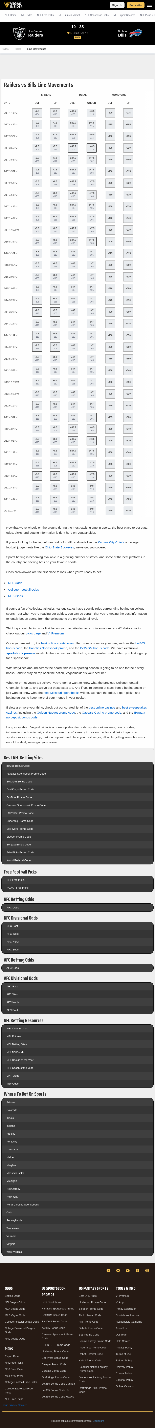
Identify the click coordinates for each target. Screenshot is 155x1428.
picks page (33, 633)
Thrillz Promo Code (90, 1315)
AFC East (12, 986)
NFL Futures (13, 1036)
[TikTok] (138, 1270)
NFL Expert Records (124, 15)
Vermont (11, 1236)
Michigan (11, 1180)
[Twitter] (118, 1270)
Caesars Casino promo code (101, 712)
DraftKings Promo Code (20, 789)
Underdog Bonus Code (55, 1351)
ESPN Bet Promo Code (20, 813)
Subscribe (135, 5)
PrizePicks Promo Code (20, 852)
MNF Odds (12, 1075)
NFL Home (11, 15)
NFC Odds (12, 907)
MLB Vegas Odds (15, 1315)
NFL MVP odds (15, 1052)
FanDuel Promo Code (19, 797)
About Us (121, 1328)
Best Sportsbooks (52, 1302)
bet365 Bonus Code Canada (58, 1383)
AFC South (12, 1010)
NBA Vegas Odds (15, 1308)
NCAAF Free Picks (17, 887)
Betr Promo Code (89, 1334)
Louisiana (12, 1149)
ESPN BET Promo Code (56, 1344)
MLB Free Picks (14, 1375)
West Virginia (14, 1251)
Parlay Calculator (126, 1308)
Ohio (9, 1212)
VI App (120, 1302)
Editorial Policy (124, 1379)
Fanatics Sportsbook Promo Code (26, 773)
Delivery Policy (124, 1366)
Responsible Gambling (129, 1321)
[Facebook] (109, 1270)
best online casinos (102, 707)
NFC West (12, 933)
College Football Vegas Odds (22, 1321)
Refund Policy (124, 1360)
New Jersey (13, 1188)
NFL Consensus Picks (97, 15)
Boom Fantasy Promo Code (95, 1341)
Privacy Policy (124, 1347)
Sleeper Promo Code (18, 836)
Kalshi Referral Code (18, 860)
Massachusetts (15, 1173)
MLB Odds (15, 596)
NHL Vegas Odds (15, 1338)
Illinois (10, 1117)
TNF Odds (12, 1083)
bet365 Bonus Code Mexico (58, 1396)
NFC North (12, 941)
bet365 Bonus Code (18, 765)
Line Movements (36, 49)
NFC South (12, 949)
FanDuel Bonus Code (54, 1321)
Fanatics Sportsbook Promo (58, 1308)
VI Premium (123, 1295)
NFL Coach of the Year (19, 1067)
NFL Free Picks (15, 879)
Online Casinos (125, 1386)
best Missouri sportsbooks (62, 692)
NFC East (12, 925)
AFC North (12, 1002)
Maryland (11, 1165)
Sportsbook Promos (127, 1315)
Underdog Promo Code (20, 820)
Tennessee (12, 1228)
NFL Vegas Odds (15, 1302)
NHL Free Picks (14, 1399)
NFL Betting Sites (16, 1044)
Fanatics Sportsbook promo (48, 648)
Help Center (123, 1341)
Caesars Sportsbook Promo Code (26, 805)
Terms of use (123, 1354)
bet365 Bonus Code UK (55, 1390)
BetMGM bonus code (94, 648)
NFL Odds (26, 15)
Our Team (121, 1334)
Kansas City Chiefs (111, 542)
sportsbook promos (21, 653)
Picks (18, 49)
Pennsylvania (14, 1220)
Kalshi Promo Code (90, 1360)
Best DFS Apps (88, 1295)
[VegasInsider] (4, 1274)
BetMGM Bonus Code (19, 781)
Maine (10, 1157)
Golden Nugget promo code (56, 712)
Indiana (10, 1125)
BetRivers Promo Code (19, 828)
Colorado (11, 1110)
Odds (5, 49)
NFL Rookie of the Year (20, 1060)
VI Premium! (56, 633)
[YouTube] (128, 1270)
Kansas (10, 1133)
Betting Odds (12, 1295)
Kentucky (11, 1141)
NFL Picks (45, 15)
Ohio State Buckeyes (59, 547)
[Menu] (149, 5)
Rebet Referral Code (91, 1354)
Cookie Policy (124, 1373)
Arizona (10, 1102)
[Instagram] (147, 1270)
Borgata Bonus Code (18, 844)
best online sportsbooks (57, 643)
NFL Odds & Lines (17, 1028)
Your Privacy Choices (14, 1405)
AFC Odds (12, 967)
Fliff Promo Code (88, 1321)
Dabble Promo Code (91, 1328)
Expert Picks (12, 1356)
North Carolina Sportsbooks (22, 1204)
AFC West (12, 994)
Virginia (10, 1243)
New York (12, 1196)
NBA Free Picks (14, 1369)
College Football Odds (23, 589)
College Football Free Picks (21, 1382)
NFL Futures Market (69, 15)
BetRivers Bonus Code (55, 1357)
